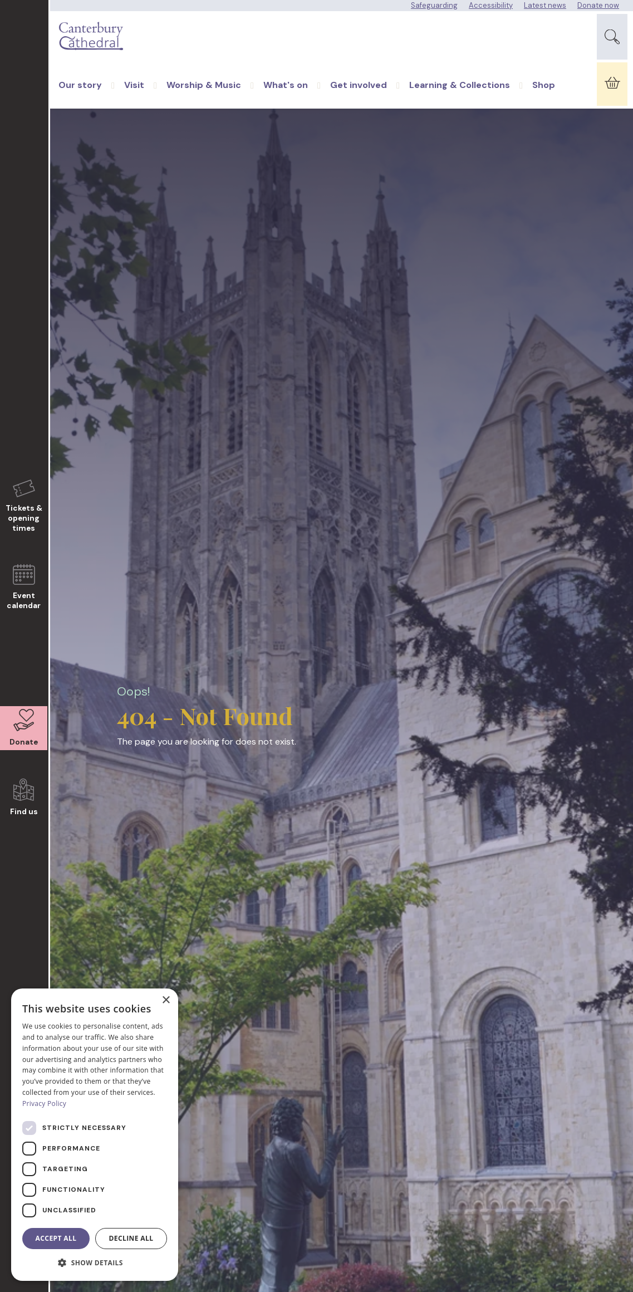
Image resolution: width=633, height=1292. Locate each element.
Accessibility (491, 5)
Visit (134, 96)
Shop (543, 96)
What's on (285, 96)
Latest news (545, 5)
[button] (94, 1263)
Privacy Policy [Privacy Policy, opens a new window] (44, 1103)
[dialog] (94, 1134)
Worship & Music (203, 96)
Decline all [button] (131, 1238)
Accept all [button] (56, 1238)
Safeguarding (434, 5)
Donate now (598, 5)
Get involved (358, 96)
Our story (80, 96)
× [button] (165, 1000)
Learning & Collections (459, 96)
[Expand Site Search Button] (612, 39)
